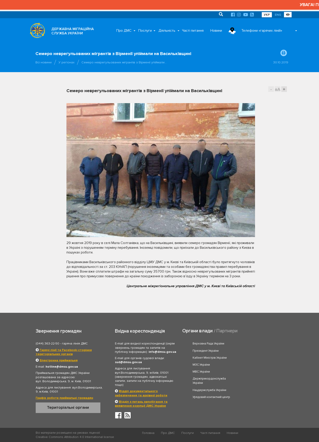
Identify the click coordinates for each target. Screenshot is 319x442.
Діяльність (166, 30)
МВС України (201, 358)
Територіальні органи (68, 407)
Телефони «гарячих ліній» (261, 30)
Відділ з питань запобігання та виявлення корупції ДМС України (141, 404)
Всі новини (43, 62)
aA (277, 89)
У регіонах (67, 62)
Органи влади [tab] (197, 331)
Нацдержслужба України (209, 369)
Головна (148, 433)
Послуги (145, 30)
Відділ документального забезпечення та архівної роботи (141, 393)
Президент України (256, 343)
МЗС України (251, 351)
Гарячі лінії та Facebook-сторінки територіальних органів (64, 352)
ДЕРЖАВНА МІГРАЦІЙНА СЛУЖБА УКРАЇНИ (72, 31)
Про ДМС (124, 30)
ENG (278, 15)
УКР (267, 15)
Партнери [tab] (227, 331)
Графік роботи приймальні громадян (64, 398)
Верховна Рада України (208, 343)
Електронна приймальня (59, 360)
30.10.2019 (280, 62)
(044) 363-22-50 (47, 343)
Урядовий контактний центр (262, 369)
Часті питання (193, 30)
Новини (216, 30)
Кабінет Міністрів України (210, 351)
